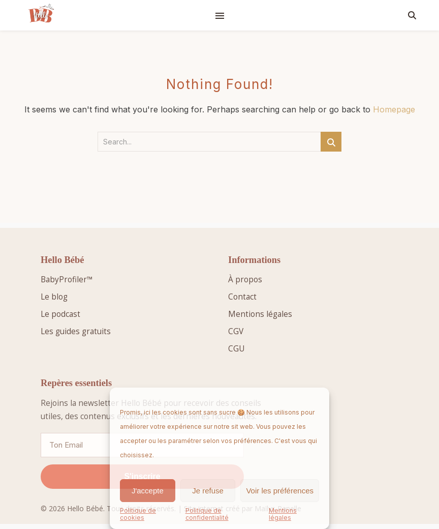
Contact (242, 296)
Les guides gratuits (76, 331)
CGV (235, 331)
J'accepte (148, 490)
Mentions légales (283, 514)
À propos (245, 279)
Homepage (394, 109)
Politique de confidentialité (207, 514)
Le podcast (60, 314)
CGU (236, 348)
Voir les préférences (279, 490)
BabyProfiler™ (67, 279)
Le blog (54, 296)
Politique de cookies (138, 514)
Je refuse (208, 490)
